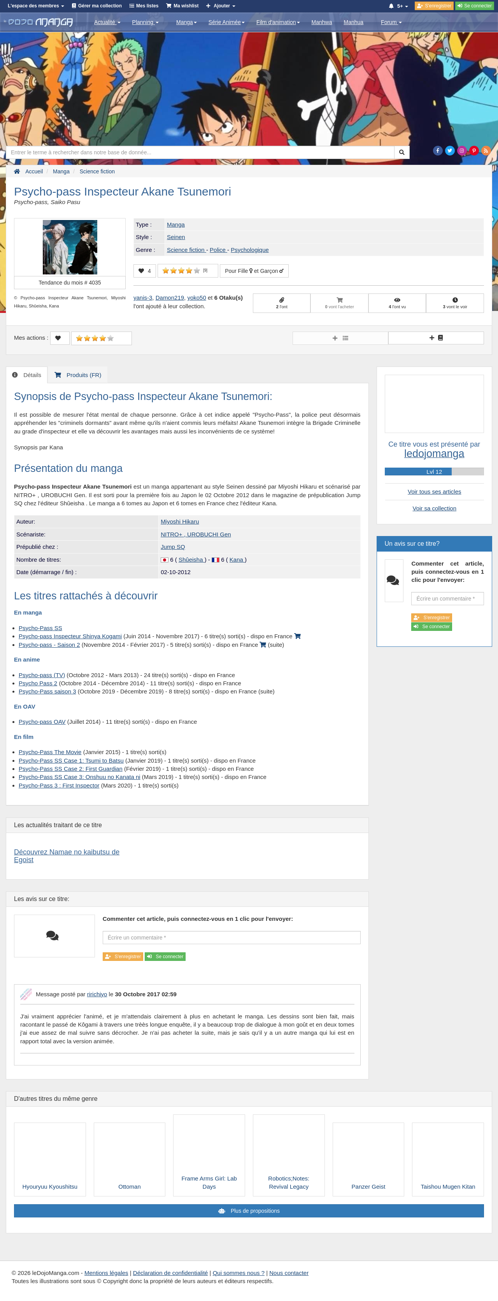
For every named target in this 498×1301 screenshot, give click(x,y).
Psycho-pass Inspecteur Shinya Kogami (70, 636)
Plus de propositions (254, 1211)
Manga (186, 22)
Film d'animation (278, 22)
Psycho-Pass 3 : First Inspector (59, 785)
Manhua (354, 22)
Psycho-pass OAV (42, 721)
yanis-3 (142, 297)
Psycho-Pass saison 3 (47, 691)
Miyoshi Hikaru (180, 521)
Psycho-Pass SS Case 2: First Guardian (71, 768)
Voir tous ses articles (434, 491)
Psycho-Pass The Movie (50, 752)
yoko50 (196, 297)
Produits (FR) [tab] (83, 375)
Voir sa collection (434, 508)
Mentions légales (106, 1273)
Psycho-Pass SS (40, 628)
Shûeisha (192, 559)
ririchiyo (97, 994)
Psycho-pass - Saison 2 (49, 644)
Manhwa (322, 22)
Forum (391, 22)
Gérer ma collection (100, 6)
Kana (237, 559)
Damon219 (170, 297)
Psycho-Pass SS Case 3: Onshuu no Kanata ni (79, 777)
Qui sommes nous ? (239, 1273)
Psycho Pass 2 (38, 683)
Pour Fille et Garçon (254, 271)
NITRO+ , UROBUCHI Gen (196, 534)
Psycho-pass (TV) (42, 675)
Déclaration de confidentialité (170, 1273)
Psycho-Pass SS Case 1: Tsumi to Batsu (71, 760)
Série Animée (227, 22)
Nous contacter (289, 1273)
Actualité (107, 22)
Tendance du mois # (70, 282)
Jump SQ (173, 546)
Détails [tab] (31, 375)
